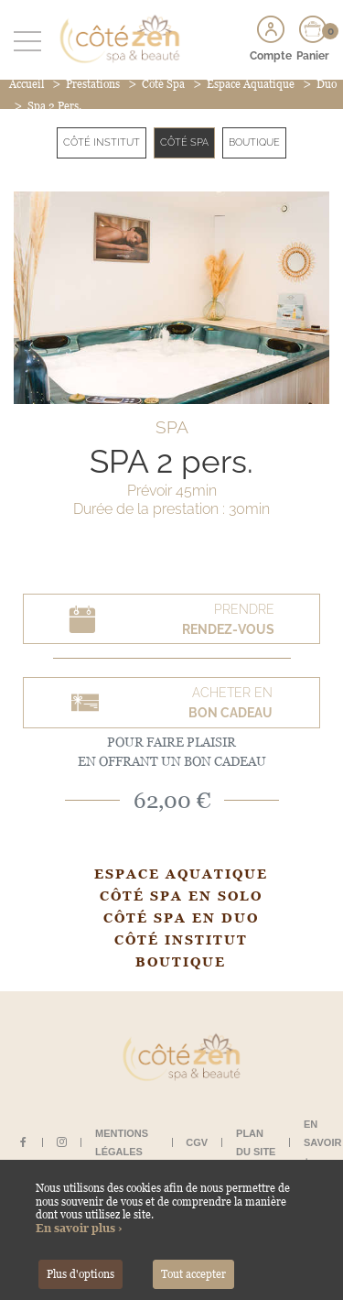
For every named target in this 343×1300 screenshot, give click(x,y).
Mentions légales (121, 1142)
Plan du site (255, 1142)
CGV (197, 1142)
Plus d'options (80, 1274)
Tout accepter (193, 1274)
